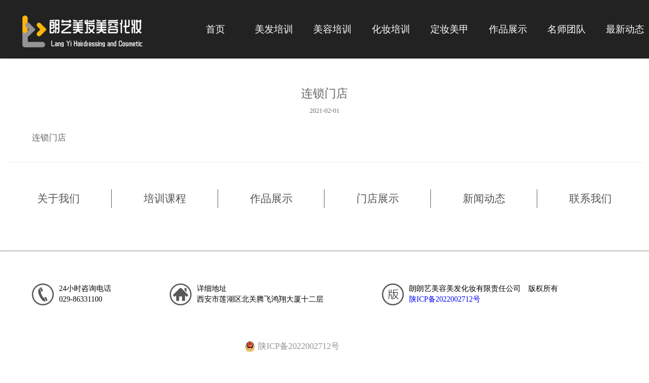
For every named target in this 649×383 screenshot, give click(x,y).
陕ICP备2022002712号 (444, 299)
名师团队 (566, 29)
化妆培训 (391, 29)
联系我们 (590, 198)
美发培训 (274, 29)
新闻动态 (484, 198)
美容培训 (332, 29)
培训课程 (165, 198)
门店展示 (377, 198)
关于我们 (58, 198)
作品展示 (271, 198)
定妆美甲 (449, 29)
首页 (215, 29)
